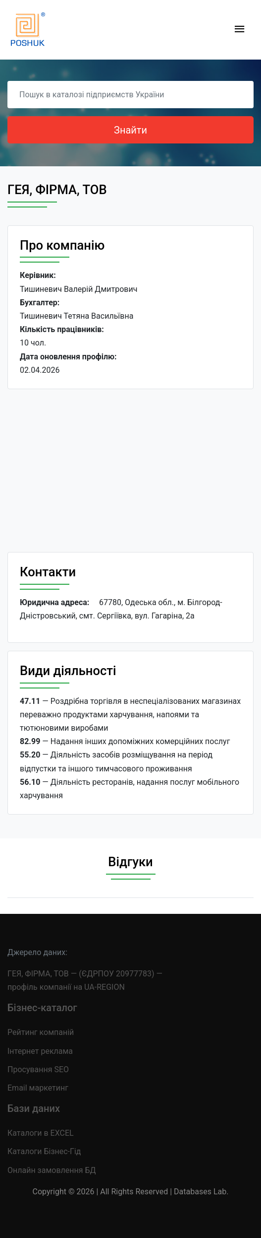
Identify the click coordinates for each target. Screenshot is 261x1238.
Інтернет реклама (40, 1051)
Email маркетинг (37, 1088)
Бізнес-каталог (42, 1008)
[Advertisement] (130, 470)
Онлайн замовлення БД (51, 1170)
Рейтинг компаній (40, 1032)
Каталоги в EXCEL (40, 1133)
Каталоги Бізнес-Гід (44, 1151)
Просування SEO (38, 1069)
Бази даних (33, 1108)
